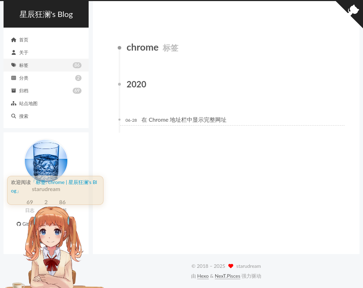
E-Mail (65, 224)
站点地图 (24, 103)
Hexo (202, 276)
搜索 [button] (19, 116)
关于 (19, 52)
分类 (46, 78)
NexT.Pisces (227, 276)
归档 (46, 91)
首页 (19, 39)
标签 (46, 65)
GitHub (26, 224)
